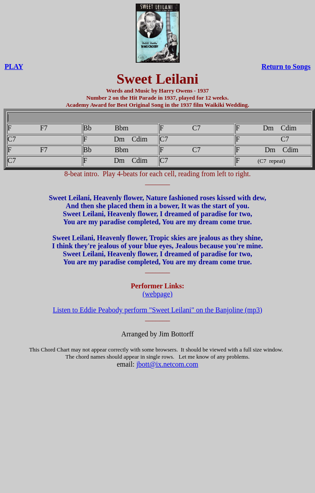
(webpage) (157, 294)
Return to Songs (286, 66)
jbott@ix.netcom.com (167, 364)
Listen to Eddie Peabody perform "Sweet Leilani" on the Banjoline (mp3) (157, 310)
